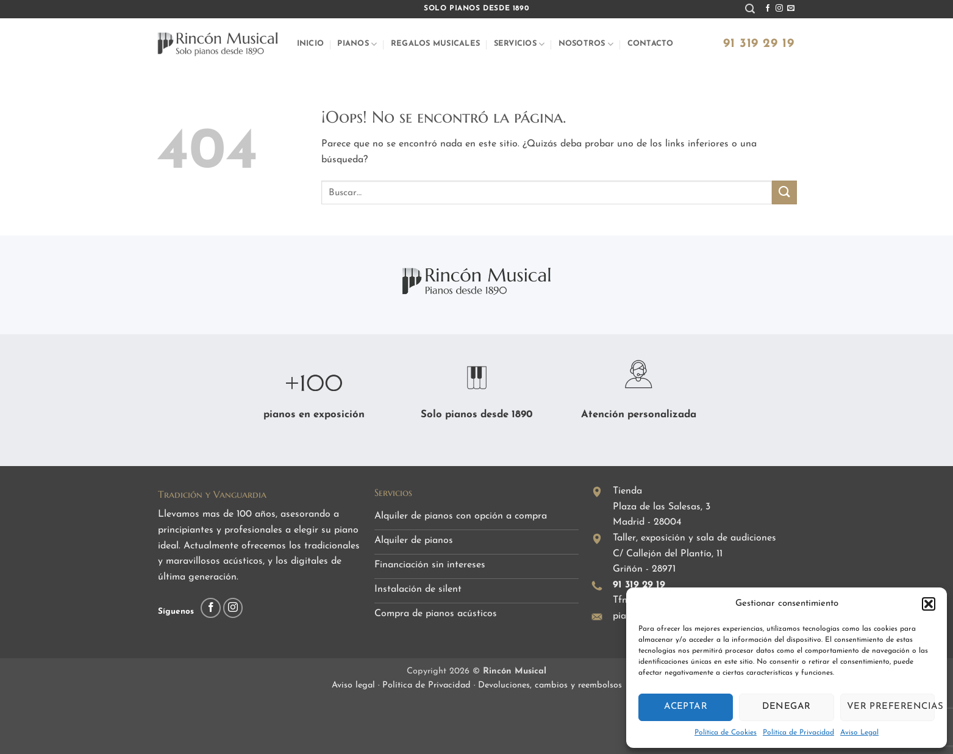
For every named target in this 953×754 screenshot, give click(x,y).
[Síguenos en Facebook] (767, 8)
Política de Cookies (725, 732)
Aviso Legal (859, 732)
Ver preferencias (891, 706)
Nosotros (586, 44)
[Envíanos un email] (790, 8)
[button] (929, 604)
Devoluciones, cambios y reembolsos (550, 685)
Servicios (519, 44)
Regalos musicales (435, 44)
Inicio (310, 44)
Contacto (650, 44)
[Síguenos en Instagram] (779, 8)
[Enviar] (784, 192)
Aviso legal (355, 685)
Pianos (357, 44)
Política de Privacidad (798, 732)
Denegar (786, 706)
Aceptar (685, 706)
